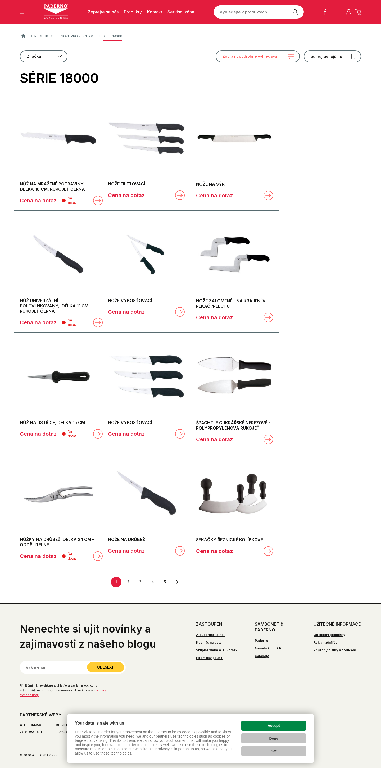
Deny (273, 738)
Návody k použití (268, 648)
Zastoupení (209, 624)
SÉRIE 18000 (112, 36)
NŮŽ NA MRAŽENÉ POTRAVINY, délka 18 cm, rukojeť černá (52, 186)
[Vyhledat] (295, 12)
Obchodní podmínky (329, 635)
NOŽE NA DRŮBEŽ (126, 539)
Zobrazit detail (98, 200)
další (177, 582)
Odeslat (105, 667)
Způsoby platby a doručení (335, 650)
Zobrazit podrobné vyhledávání (252, 56)
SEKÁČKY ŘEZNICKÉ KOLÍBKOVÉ (229, 539)
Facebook (325, 12)
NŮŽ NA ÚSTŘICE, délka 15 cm (52, 422)
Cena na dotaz (38, 200)
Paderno (23, 36)
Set (274, 751)
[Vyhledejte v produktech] (250, 12)
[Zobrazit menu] (22, 11)
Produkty (43, 36)
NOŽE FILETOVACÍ (126, 184)
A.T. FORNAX (30, 725)
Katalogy (262, 656)
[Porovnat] (85, 200)
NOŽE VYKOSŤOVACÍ (130, 300)
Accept (273, 726)
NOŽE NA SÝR (210, 184)
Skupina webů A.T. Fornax (216, 650)
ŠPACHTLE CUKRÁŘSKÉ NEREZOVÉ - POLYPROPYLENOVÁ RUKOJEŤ (233, 425)
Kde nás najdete (209, 642)
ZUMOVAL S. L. (32, 732)
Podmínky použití (209, 658)
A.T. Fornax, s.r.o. (210, 635)
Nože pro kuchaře (78, 36)
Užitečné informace (337, 624)
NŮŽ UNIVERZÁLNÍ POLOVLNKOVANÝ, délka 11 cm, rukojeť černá (55, 306)
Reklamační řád (326, 642)
